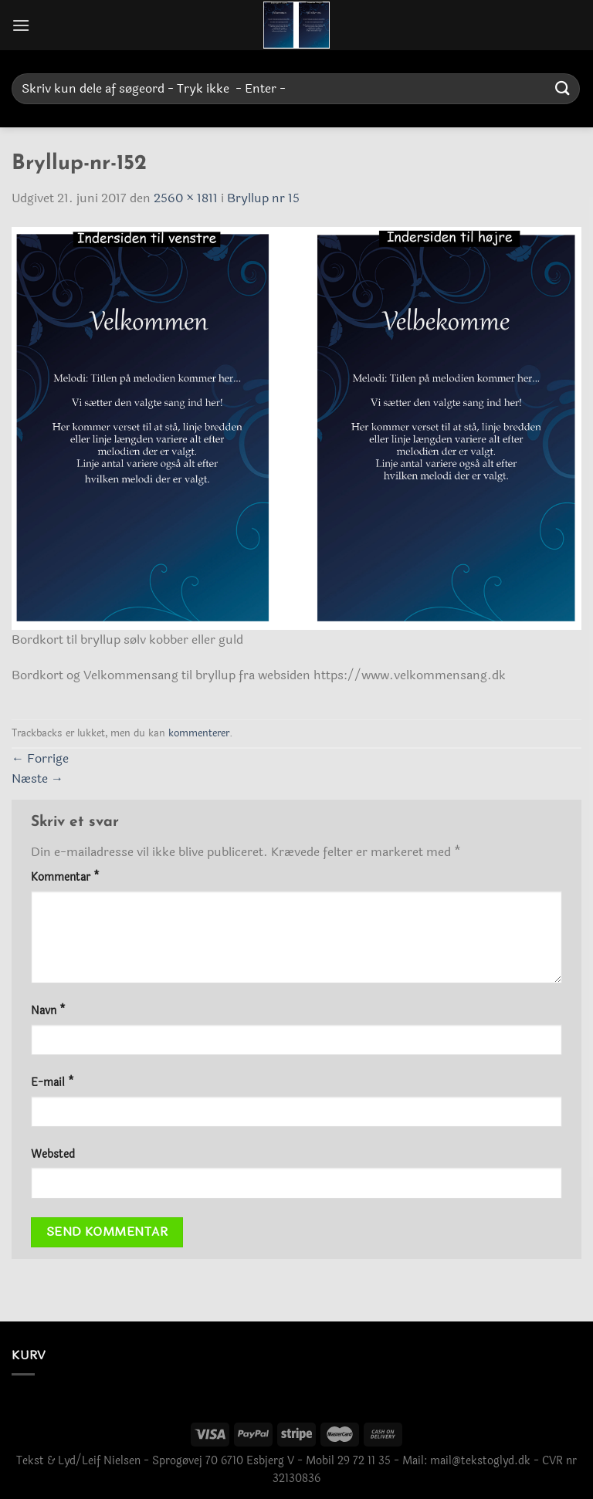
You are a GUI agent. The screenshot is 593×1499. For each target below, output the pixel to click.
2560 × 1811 (186, 198)
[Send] (562, 88)
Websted (53, 1154)
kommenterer (198, 733)
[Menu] (21, 25)
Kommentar (65, 877)
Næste (37, 778)
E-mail (52, 1082)
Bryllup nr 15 (263, 198)
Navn (48, 1011)
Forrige (40, 758)
